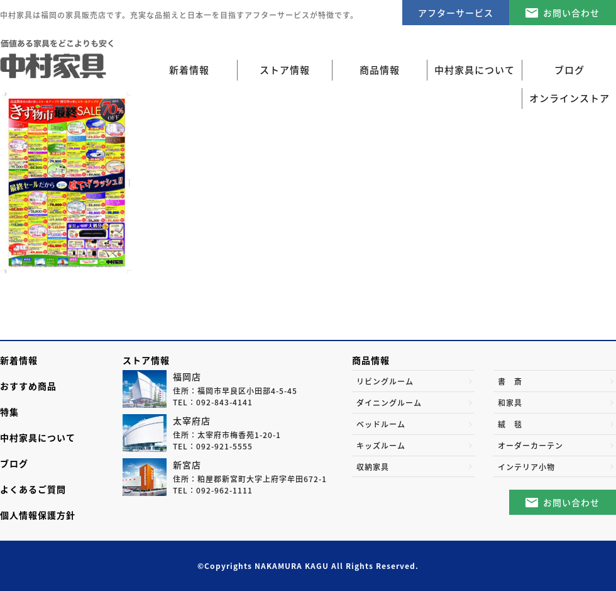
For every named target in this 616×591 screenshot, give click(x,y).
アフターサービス (455, 12)
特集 (9, 411)
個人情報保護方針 (37, 515)
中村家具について (37, 437)
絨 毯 (510, 424)
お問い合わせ (571, 12)
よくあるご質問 (33, 489)
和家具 (510, 402)
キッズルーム (380, 445)
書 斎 (510, 381)
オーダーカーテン (530, 445)
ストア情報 (146, 360)
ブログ (14, 463)
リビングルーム (385, 381)
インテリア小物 (526, 467)
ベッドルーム (380, 424)
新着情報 (189, 70)
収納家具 (372, 467)
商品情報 (371, 360)
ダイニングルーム (389, 402)
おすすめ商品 (28, 386)
